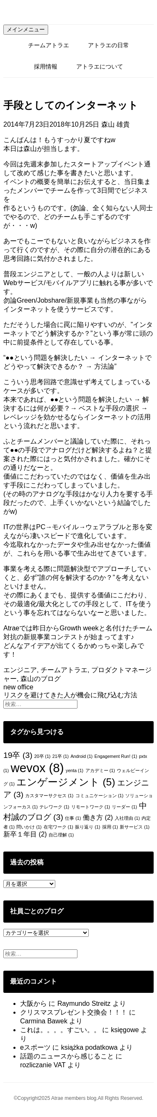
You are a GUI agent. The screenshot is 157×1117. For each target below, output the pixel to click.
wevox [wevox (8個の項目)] (37, 768)
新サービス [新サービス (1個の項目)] (134, 826)
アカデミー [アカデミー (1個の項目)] (100, 770)
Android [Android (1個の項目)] (81, 756)
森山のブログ (41, 678)
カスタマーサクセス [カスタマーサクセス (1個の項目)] (49, 795)
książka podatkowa (89, 1047)
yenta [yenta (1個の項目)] (74, 770)
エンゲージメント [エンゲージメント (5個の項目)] (65, 782)
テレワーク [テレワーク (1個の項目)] (54, 806)
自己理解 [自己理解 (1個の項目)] (61, 834)
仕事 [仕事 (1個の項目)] (73, 818)
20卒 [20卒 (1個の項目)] (42, 756)
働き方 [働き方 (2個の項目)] (98, 817)
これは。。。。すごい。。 (60, 1029)
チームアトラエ (48, 45)
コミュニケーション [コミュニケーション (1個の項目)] (99, 795)
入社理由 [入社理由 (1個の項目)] (127, 818)
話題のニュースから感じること (67, 1056)
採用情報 (45, 66)
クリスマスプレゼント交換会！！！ (73, 1012)
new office (18, 687)
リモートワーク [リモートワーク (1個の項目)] (90, 806)
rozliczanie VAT (42, 1065)
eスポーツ (35, 1047)
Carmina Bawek (43, 1021)
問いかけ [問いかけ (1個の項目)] (28, 826)
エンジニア (20, 669)
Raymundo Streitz (84, 1003)
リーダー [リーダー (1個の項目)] (124, 806)
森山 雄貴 (115, 124)
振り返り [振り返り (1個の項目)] (87, 826)
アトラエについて (99, 66)
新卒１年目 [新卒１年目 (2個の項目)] (25, 834)
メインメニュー (26, 29)
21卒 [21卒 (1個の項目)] (60, 756)
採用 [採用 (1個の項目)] (110, 826)
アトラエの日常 (108, 45)
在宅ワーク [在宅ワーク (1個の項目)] (58, 826)
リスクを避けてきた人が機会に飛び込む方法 (70, 695)
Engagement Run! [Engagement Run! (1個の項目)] (116, 756)
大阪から (33, 1003)
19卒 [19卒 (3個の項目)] (17, 755)
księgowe (125, 1029)
